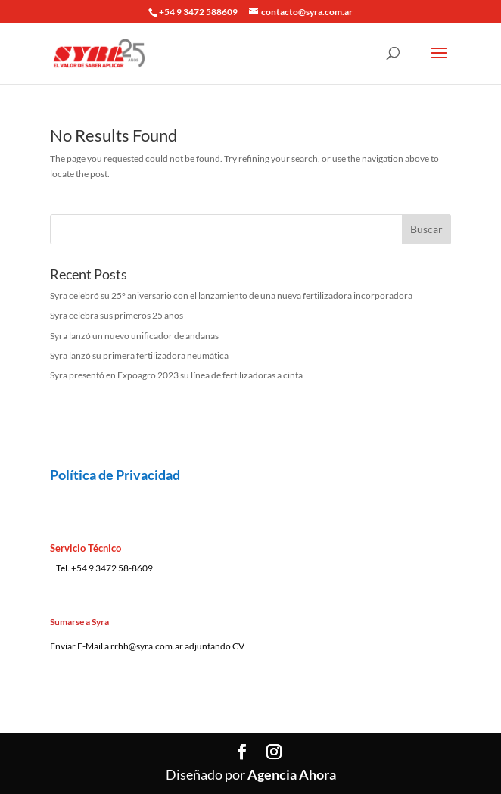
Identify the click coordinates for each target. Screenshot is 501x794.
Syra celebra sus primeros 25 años (116, 315)
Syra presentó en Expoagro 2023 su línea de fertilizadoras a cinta (176, 375)
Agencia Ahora (291, 774)
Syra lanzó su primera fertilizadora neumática (139, 355)
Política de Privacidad (115, 474)
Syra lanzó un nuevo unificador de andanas (134, 335)
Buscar (426, 229)
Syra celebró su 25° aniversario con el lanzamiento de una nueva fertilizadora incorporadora (231, 295)
